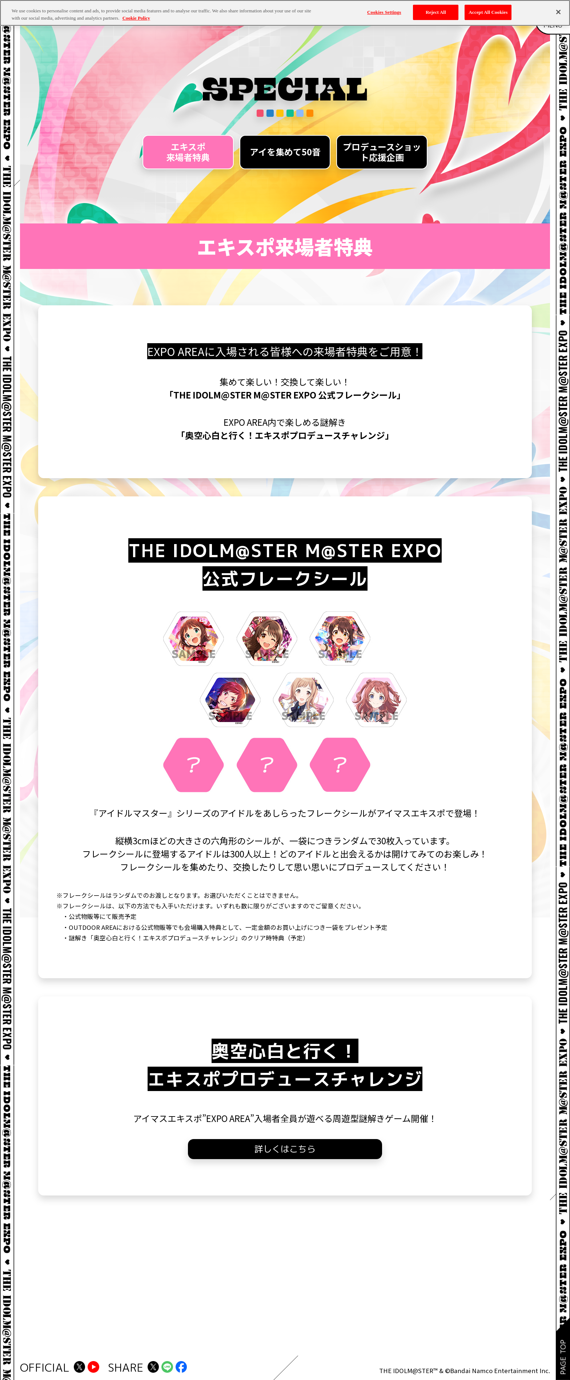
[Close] (558, 12)
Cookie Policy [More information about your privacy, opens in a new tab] (136, 18)
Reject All (436, 12)
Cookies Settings (384, 12)
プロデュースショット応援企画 (382, 151)
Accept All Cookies (488, 12)
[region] (285, 13)
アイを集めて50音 (285, 151)
